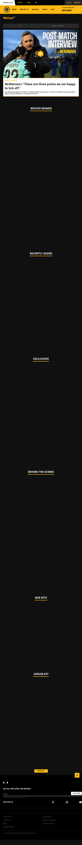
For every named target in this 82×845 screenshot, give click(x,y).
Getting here (7, 817)
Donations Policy (48, 823)
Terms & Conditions (49, 820)
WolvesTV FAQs (8, 827)
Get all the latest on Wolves (17, 789)
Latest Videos (58, 26)
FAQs (5, 823)
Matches (35, 9)
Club (52, 9)
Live (20, 26)
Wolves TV (24, 9)
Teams (44, 9)
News (14, 9)
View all (42, 771)
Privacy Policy (47, 817)
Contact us (7, 820)
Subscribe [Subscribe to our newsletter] (76, 793)
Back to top (77, 775)
